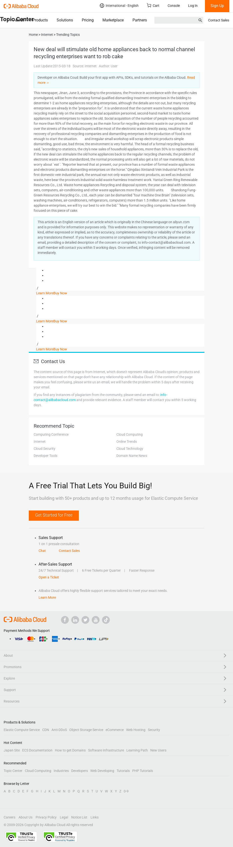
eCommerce (115, 730)
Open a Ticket (49, 577)
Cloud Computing (129, 434)
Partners (139, 20)
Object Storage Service (86, 730)
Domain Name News (131, 456)
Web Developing (102, 771)
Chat (42, 551)
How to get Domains (70, 750)
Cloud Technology (129, 449)
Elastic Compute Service (22, 730)
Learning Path (137, 750)
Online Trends (126, 441)
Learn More (44, 293)
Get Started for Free (53, 515)
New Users (158, 750)
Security (154, 730)
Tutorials (123, 771)
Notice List (79, 817)
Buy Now (60, 293)
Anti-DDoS (59, 730)
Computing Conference (51, 434)
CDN (45, 730)
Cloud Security (44, 449)
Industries (61, 771)
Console (174, 6)
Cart (153, 5)
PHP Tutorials (142, 771)
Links (95, 817)
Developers (79, 771)
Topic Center (13, 771)
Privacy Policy (46, 817)
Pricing (88, 20)
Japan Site (12, 750)
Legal (64, 817)
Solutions (65, 20)
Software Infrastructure (106, 750)
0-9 (126, 791)
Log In (193, 6)
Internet (40, 441)
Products (40, 20)
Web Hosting (135, 730)
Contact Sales (218, 20)
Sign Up (217, 5)
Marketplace (113, 20)
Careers (9, 817)
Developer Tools (45, 456)
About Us (25, 817)
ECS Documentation (37, 750)
